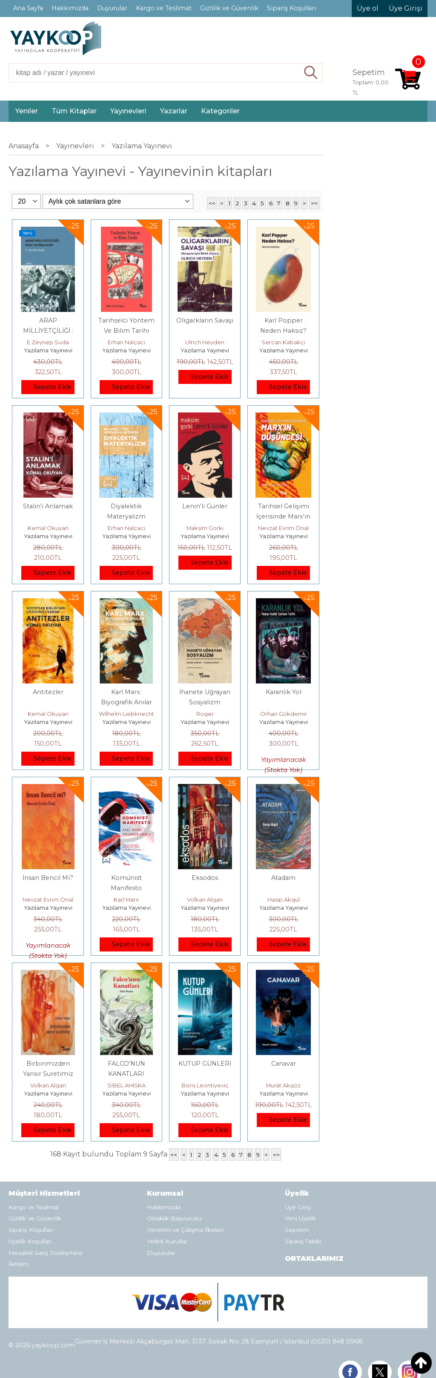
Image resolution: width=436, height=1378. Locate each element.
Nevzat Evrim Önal (283, 528)
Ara (311, 72)
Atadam (283, 878)
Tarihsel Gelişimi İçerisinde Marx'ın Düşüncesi (283, 516)
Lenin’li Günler (204, 506)
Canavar (283, 1063)
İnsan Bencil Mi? (48, 878)
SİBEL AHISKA (126, 1085)
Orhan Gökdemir (283, 713)
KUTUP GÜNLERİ (204, 1063)
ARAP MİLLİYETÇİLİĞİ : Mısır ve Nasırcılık (48, 331)
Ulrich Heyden (204, 342)
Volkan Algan (205, 899)
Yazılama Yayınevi (48, 350)
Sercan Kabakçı (283, 342)
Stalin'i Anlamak (48, 506)
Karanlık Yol (283, 692)
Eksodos (205, 878)
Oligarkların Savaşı (204, 320)
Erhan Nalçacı (126, 342)
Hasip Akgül (283, 899)
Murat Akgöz (283, 1085)
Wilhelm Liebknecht (126, 713)
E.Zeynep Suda (48, 342)
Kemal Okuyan (48, 528)
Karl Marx (126, 899)
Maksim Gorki (205, 528)
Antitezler (48, 692)
